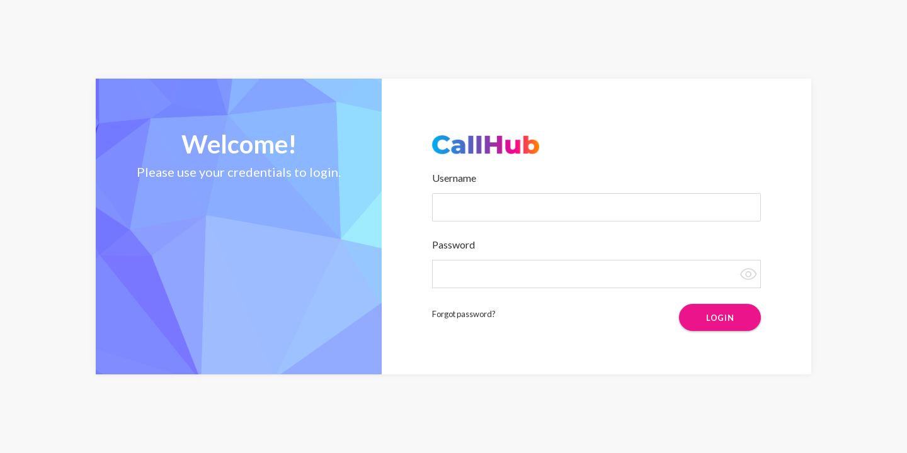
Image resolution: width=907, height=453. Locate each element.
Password (453, 244)
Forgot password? (464, 314)
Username (454, 178)
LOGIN (720, 318)
